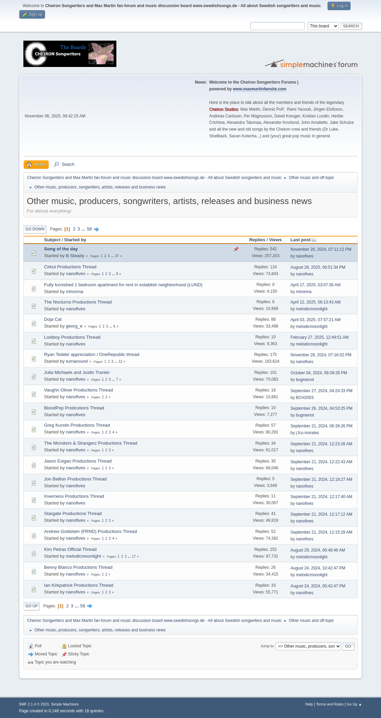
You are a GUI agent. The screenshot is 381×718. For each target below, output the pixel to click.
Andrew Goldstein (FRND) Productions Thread (90, 531)
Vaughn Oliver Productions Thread (78, 389)
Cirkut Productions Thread (70, 266)
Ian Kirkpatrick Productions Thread (78, 585)
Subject (52, 239)
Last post (304, 239)
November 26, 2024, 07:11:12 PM (321, 249)
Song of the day (61, 248)
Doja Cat (53, 319)
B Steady (75, 255)
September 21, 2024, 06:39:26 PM (322, 426)
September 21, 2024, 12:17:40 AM (322, 496)
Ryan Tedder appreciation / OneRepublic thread (91, 354)
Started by (75, 239)
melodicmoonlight (312, 309)
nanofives (304, 256)
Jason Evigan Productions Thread (78, 461)
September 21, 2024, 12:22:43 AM (322, 461)
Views (275, 239)
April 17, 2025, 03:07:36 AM (316, 285)
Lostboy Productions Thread (72, 337)
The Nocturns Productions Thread (78, 302)
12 (120, 361)
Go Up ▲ (354, 704)
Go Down (34, 229)
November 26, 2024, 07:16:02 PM (321, 355)
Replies (257, 239)
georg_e (74, 326)
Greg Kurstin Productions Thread (77, 425)
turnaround (77, 361)
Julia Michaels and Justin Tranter (77, 372)
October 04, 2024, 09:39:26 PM (319, 373)
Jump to (267, 646)
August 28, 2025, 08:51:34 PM (318, 267)
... (84, 228)
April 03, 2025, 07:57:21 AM (316, 319)
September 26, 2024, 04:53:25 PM (322, 408)
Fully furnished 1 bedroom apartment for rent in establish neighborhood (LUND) (123, 284)
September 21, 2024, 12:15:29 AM (322, 532)
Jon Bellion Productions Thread (75, 478)
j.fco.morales (307, 432)
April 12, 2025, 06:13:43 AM (316, 302)
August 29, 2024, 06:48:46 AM (318, 550)
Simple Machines (65, 704)
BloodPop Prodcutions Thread (74, 407)
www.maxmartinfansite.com (259, 89)
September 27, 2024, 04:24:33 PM (322, 390)
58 (89, 228)
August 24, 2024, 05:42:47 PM (318, 586)
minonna (74, 291)
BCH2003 (305, 397)
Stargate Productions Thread (73, 513)
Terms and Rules (329, 704)
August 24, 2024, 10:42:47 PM (318, 568)
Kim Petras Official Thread (70, 549)
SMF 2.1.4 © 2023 (34, 704)
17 (134, 556)
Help (309, 704)
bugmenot (305, 379)
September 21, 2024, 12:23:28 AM (322, 444)
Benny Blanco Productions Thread (78, 567)
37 (117, 256)
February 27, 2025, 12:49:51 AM (320, 337)
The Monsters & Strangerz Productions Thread (90, 443)
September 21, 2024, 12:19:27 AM (322, 479)
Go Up (31, 606)
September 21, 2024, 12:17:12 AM (322, 514)
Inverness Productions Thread (74, 496)
